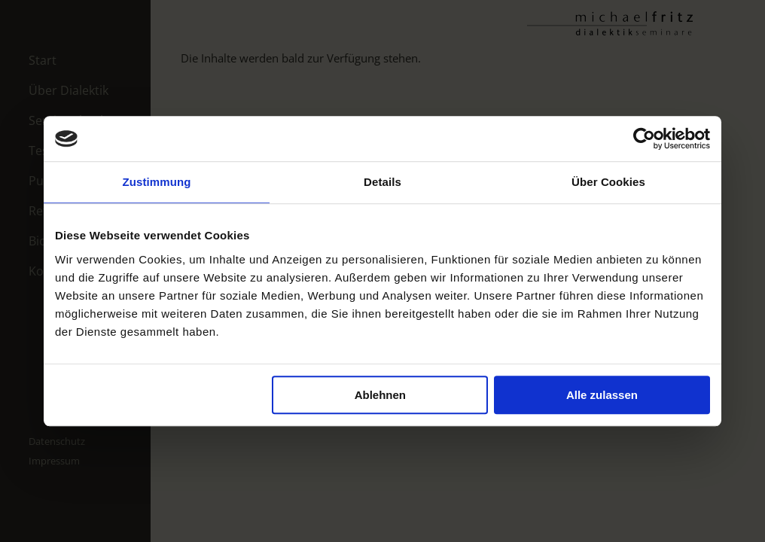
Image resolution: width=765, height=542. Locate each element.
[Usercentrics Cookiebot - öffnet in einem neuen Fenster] (644, 138)
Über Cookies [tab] (608, 181)
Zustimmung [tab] (157, 181)
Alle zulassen (602, 394)
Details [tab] (382, 181)
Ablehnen (380, 394)
